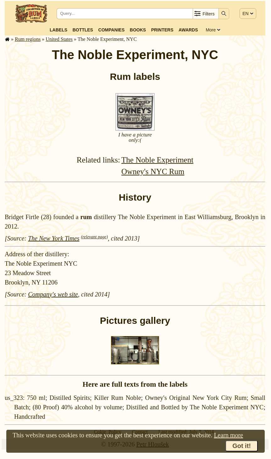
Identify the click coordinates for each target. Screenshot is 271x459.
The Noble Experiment (157, 160)
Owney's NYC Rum (152, 171)
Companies (111, 29)
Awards (188, 29)
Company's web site (53, 294)
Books (138, 29)
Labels (58, 29)
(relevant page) (94, 237)
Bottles (83, 29)
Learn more (228, 435)
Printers (162, 29)
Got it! (241, 445)
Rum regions (28, 39)
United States (59, 39)
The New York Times (53, 238)
